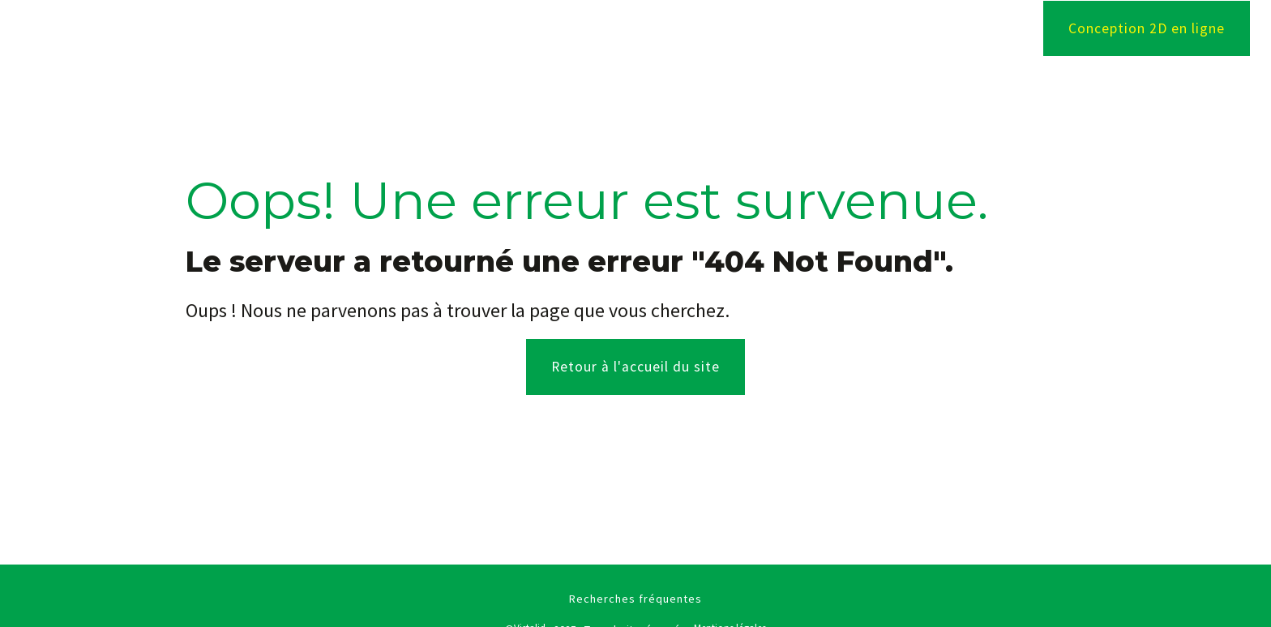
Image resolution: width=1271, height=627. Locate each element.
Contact (965, 28)
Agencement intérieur (539, 28)
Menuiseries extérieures (709, 28)
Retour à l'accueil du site (635, 367)
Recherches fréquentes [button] (635, 598)
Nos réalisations (863, 28)
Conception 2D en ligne (1146, 28)
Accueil (424, 28)
